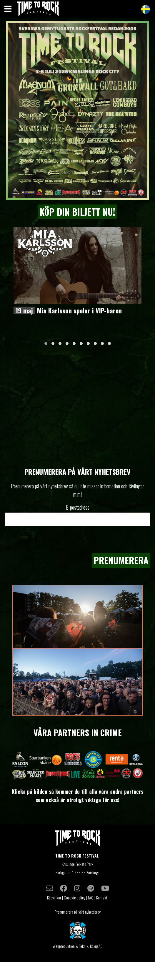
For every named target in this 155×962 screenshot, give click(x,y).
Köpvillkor (54, 897)
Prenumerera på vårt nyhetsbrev (78, 912)
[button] (45, 343)
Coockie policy (74, 897)
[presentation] (105, 539)
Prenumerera (121, 560)
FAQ (91, 897)
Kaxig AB (96, 946)
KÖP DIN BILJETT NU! (77, 211)
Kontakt (102, 897)
